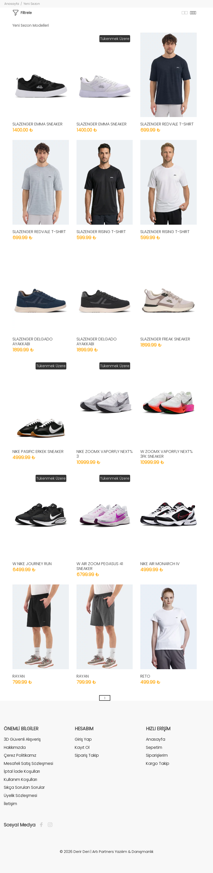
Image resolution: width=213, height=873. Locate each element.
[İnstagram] (48, 825)
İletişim (10, 804)
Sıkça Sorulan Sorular (24, 787)
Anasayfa (11, 4)
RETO (145, 676)
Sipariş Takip (87, 755)
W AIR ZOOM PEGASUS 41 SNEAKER (100, 566)
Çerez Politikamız (20, 755)
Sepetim (154, 747)
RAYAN (18, 676)
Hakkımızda (15, 747)
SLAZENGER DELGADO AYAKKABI (32, 341)
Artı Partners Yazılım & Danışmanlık (123, 851)
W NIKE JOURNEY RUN (32, 564)
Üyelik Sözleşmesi (20, 795)
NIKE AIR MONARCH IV (160, 564)
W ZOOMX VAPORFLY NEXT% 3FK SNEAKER (166, 454)
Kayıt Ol (82, 747)
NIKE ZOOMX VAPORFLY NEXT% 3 (105, 454)
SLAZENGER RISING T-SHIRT (101, 232)
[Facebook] (42, 825)
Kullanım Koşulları (20, 779)
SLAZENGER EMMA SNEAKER (37, 124)
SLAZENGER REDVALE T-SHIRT (167, 124)
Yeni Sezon (31, 4)
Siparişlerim (157, 755)
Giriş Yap (83, 739)
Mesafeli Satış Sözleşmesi (28, 763)
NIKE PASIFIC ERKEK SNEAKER (38, 451)
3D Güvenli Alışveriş (22, 739)
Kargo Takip (157, 763)
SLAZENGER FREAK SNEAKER (165, 339)
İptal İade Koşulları (22, 771)
